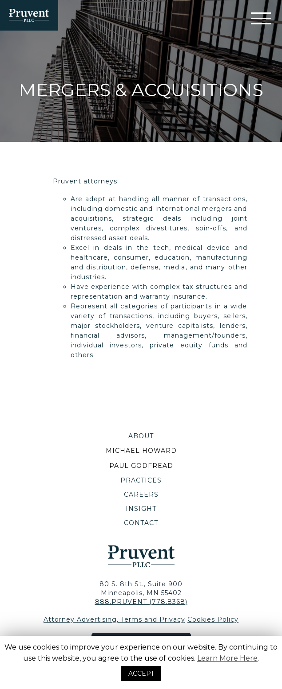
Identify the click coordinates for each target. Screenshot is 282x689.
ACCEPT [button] (141, 673)
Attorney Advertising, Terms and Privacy (114, 619)
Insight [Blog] (141, 509)
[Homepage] (29, 15)
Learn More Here (227, 658)
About (141, 436)
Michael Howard (141, 451)
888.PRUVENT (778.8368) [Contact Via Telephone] (141, 602)
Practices (141, 480)
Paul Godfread (141, 466)
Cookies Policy (212, 619)
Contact (141, 523)
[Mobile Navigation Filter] (261, 18)
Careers (141, 494)
